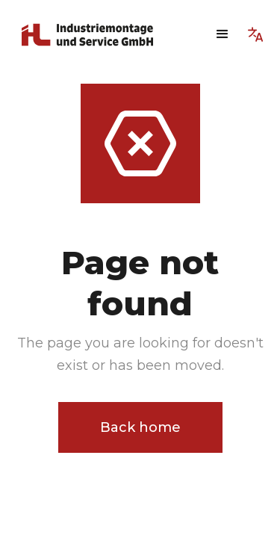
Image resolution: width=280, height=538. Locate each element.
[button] (222, 34)
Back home (140, 427)
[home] (95, 35)
